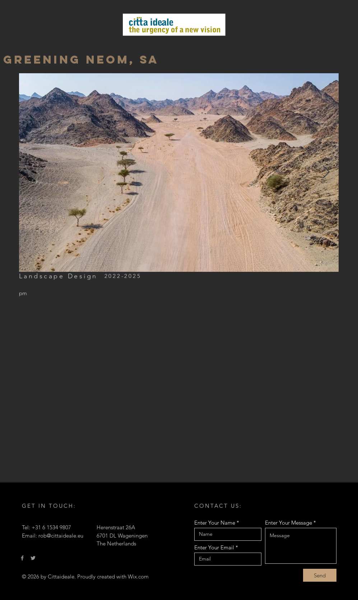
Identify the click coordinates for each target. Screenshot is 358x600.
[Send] (319, 575)
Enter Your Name (214, 522)
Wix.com (138, 576)
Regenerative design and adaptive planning (179, 45)
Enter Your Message (288, 522)
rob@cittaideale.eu (60, 535)
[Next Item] (326, 173)
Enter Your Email (214, 547)
